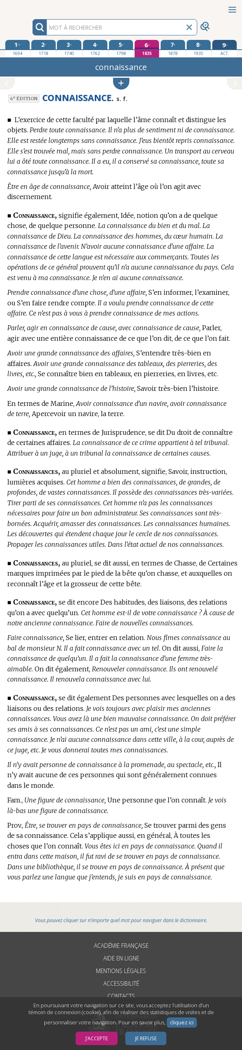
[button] (121, 84)
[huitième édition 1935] (199, 48)
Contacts (121, 996)
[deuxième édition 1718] (43, 48)
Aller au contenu (31, 7)
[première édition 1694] (17, 48)
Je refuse (146, 1038)
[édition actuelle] (224, 48)
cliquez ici (182, 1022)
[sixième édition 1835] (147, 48)
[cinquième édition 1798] (121, 48)
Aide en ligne (121, 958)
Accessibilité (121, 983)
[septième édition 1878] (173, 48)
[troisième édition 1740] (69, 48)
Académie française (121, 945)
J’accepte (96, 1038)
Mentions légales (121, 971)
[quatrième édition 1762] (95, 48)
